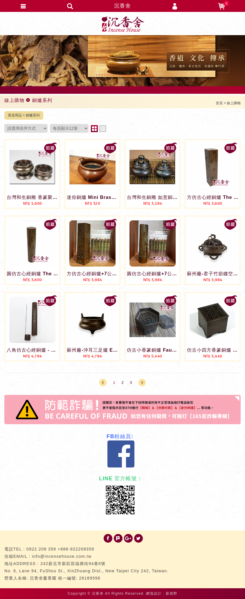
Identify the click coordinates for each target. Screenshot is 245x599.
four (102, 128)
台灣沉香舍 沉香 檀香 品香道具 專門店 (122, 24)
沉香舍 (122, 6)
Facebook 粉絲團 (121, 454)
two (94, 128)
